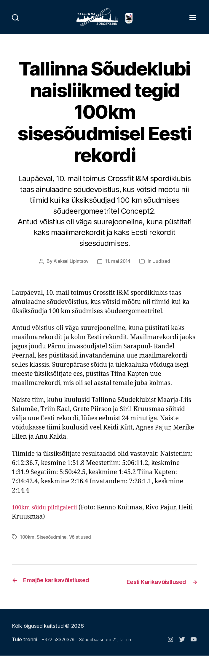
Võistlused (82, 544)
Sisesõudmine (53, 544)
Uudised (163, 269)
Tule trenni (25, 654)
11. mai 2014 (119, 269)
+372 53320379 (58, 655)
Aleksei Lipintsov (70, 269)
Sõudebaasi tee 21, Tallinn (106, 655)
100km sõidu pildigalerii (48, 515)
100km (28, 544)
